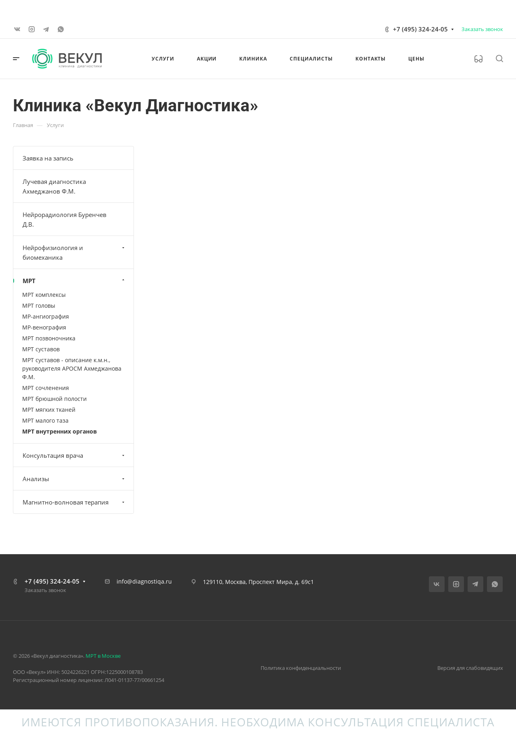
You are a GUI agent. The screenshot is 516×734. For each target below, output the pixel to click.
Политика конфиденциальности (301, 667)
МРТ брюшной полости (54, 398)
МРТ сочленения (45, 388)
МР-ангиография (45, 316)
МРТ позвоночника (48, 338)
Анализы (74, 479)
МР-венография (44, 327)
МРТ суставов (41, 349)
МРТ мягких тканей (48, 409)
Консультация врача (74, 455)
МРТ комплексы (44, 294)
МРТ (74, 281)
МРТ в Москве (103, 655)
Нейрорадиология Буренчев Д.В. (65, 219)
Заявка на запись (48, 158)
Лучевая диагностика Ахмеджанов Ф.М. (54, 186)
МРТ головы (38, 305)
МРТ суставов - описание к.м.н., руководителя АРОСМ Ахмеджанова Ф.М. (71, 368)
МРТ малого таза (45, 420)
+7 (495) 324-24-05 (420, 29)
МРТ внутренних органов (59, 431)
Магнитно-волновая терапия (74, 502)
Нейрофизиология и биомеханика (74, 252)
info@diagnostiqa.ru (144, 581)
